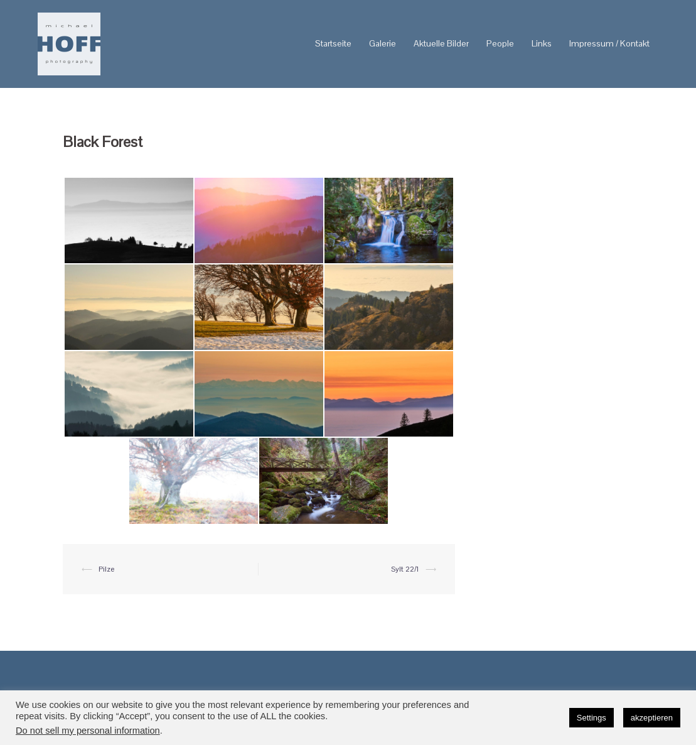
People (500, 43)
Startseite (333, 43)
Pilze (106, 569)
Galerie (382, 43)
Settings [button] (591, 717)
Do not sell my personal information (88, 731)
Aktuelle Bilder (441, 43)
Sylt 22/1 (405, 569)
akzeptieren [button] (652, 717)
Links (542, 43)
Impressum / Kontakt (609, 43)
